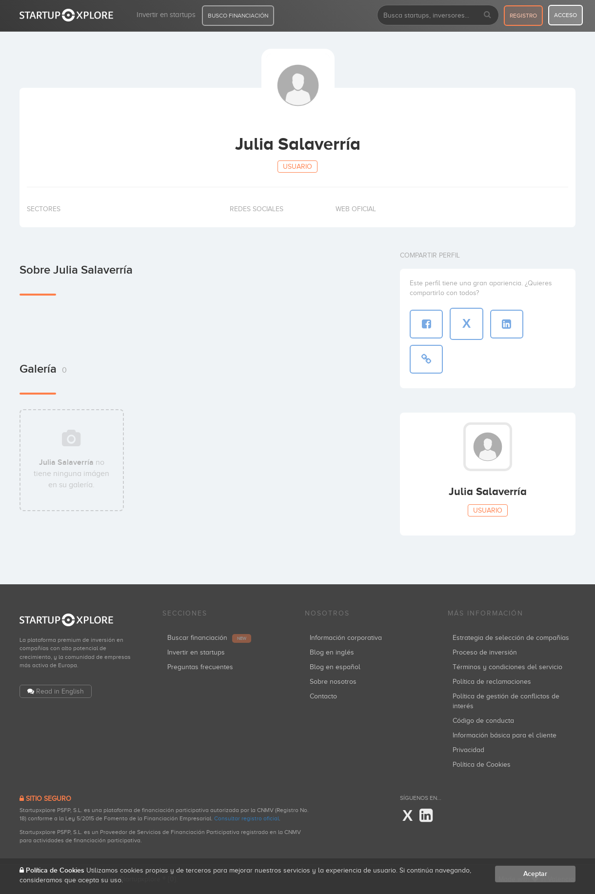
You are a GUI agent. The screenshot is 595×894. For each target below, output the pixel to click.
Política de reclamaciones (492, 681)
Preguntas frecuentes (200, 667)
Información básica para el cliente (504, 735)
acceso (565, 15)
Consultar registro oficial (246, 818)
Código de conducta (483, 720)
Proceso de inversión (485, 652)
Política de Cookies (482, 764)
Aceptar (535, 874)
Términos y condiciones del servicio (507, 667)
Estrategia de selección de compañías (511, 637)
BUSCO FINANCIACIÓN (238, 15)
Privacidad (468, 750)
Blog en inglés (332, 652)
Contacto (323, 696)
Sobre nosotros (333, 681)
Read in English (60, 691)
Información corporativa (346, 637)
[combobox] (438, 15)
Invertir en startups (166, 15)
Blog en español (335, 667)
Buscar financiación (209, 637)
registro (523, 15)
